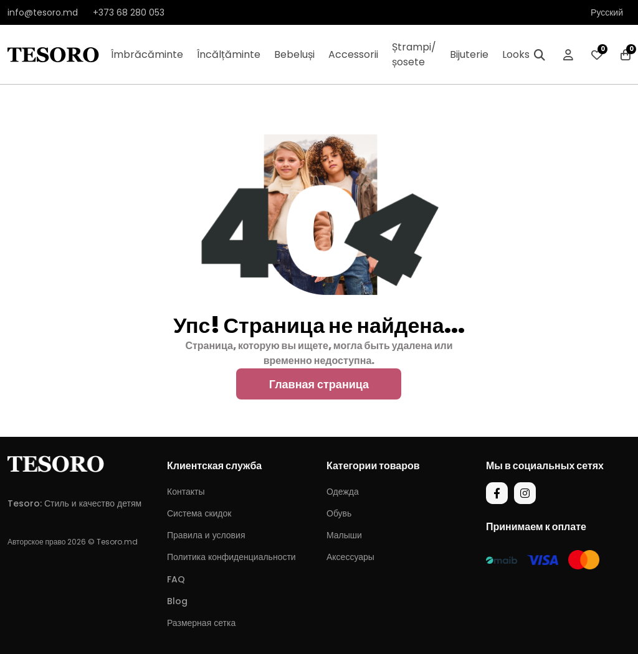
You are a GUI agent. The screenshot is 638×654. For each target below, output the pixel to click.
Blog (177, 601)
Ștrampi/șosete (414, 54)
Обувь (338, 513)
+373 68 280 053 (128, 12)
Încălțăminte (228, 54)
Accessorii (353, 54)
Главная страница (319, 384)
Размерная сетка (201, 623)
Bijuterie (469, 54)
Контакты (185, 491)
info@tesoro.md (42, 12)
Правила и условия (206, 535)
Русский (607, 12)
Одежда (342, 491)
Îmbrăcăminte (147, 54)
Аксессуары (350, 557)
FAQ (176, 579)
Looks (516, 54)
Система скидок (199, 513)
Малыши (344, 535)
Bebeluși (294, 54)
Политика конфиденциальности (231, 557)
